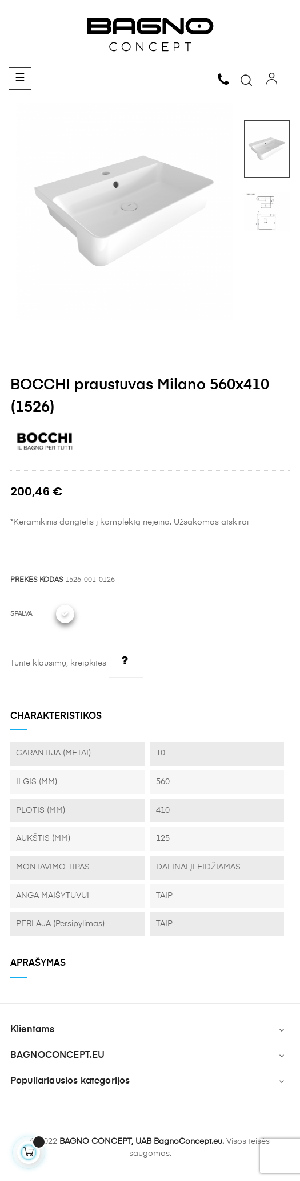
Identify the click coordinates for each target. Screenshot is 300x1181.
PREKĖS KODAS (36, 580)
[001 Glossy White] (65, 614)
